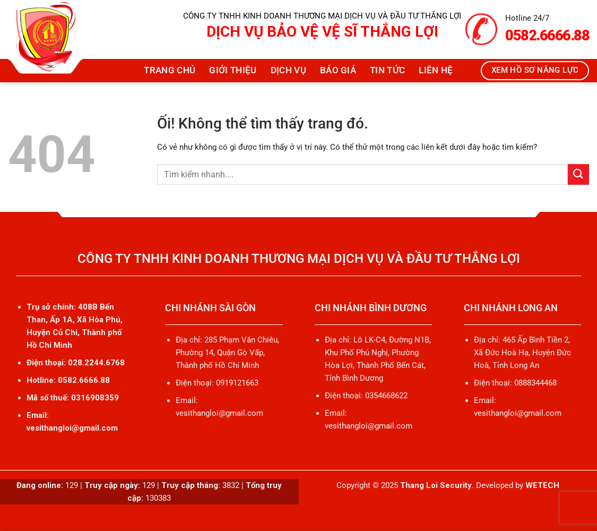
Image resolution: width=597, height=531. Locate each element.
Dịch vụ (288, 70)
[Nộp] (578, 174)
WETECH (542, 485)
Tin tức (387, 70)
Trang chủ (169, 70)
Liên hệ (436, 70)
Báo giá (338, 70)
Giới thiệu (232, 70)
